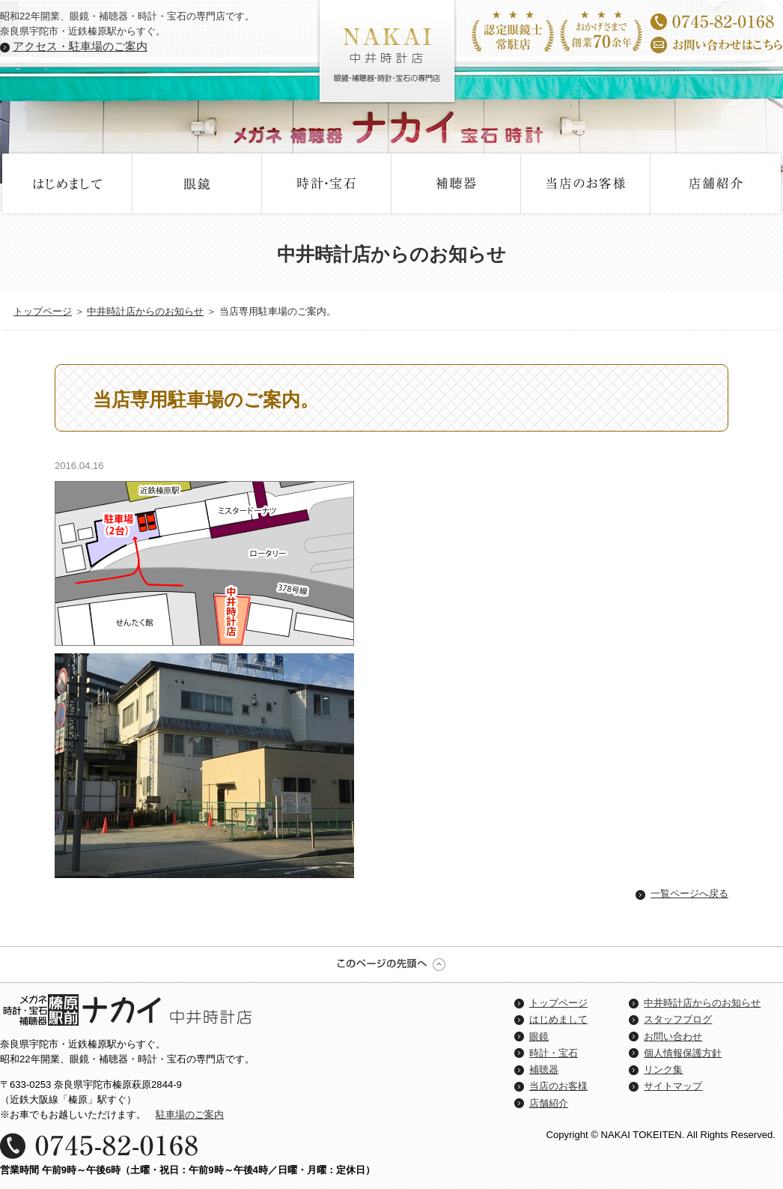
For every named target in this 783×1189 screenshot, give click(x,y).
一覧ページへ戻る (689, 893)
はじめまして (67, 184)
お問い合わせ (673, 1036)
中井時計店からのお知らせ (145, 311)
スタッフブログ (678, 1019)
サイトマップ (673, 1086)
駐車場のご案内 (190, 1114)
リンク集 (663, 1069)
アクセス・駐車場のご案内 (80, 46)
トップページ (42, 311)
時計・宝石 (327, 184)
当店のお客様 (586, 184)
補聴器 (456, 184)
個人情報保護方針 (683, 1053)
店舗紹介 (716, 184)
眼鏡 (197, 184)
